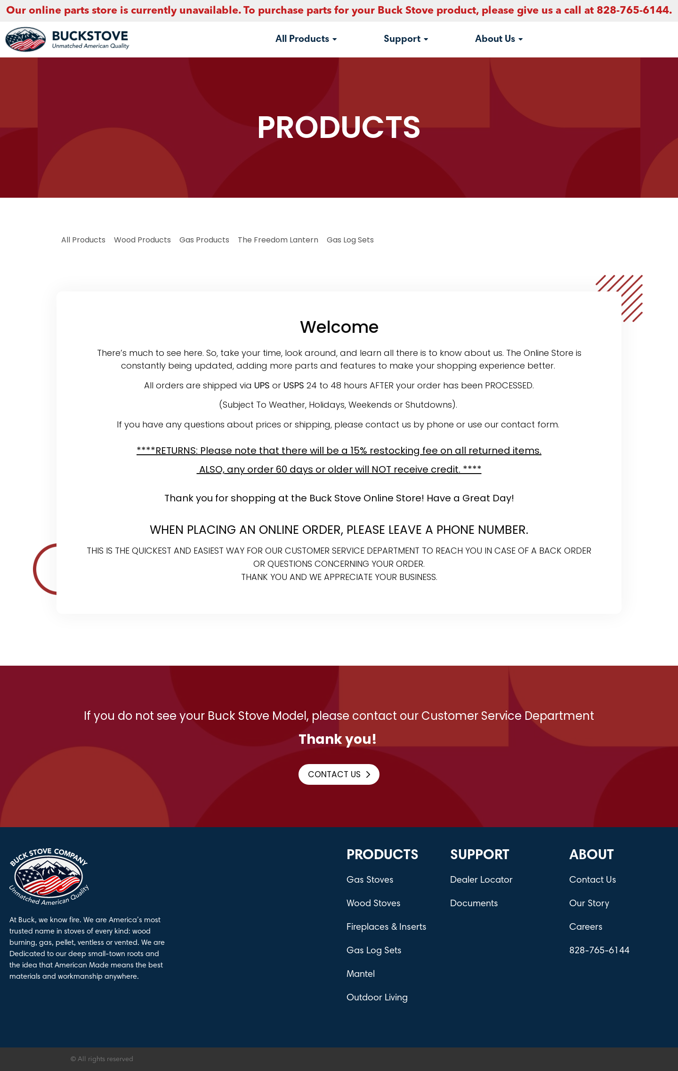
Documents (474, 904)
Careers (586, 927)
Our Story (589, 904)
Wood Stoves (374, 904)
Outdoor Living (377, 998)
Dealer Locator (481, 880)
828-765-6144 (599, 951)
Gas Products (204, 239)
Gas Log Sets (374, 951)
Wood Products (142, 239)
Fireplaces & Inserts (387, 927)
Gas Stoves (370, 880)
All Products (83, 239)
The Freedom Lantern (278, 239)
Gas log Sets (350, 239)
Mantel (361, 974)
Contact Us (592, 880)
